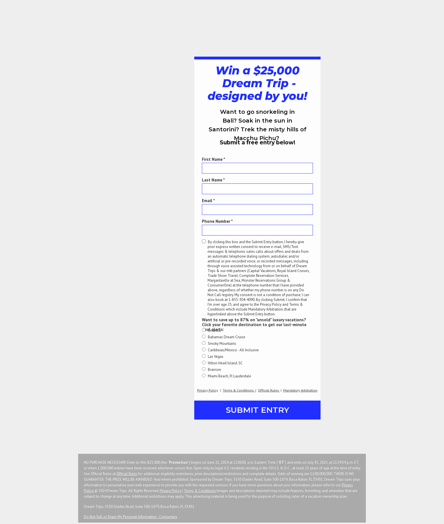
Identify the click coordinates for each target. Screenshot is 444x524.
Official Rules (126, 473)
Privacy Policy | (171, 490)
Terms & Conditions (200, 490)
